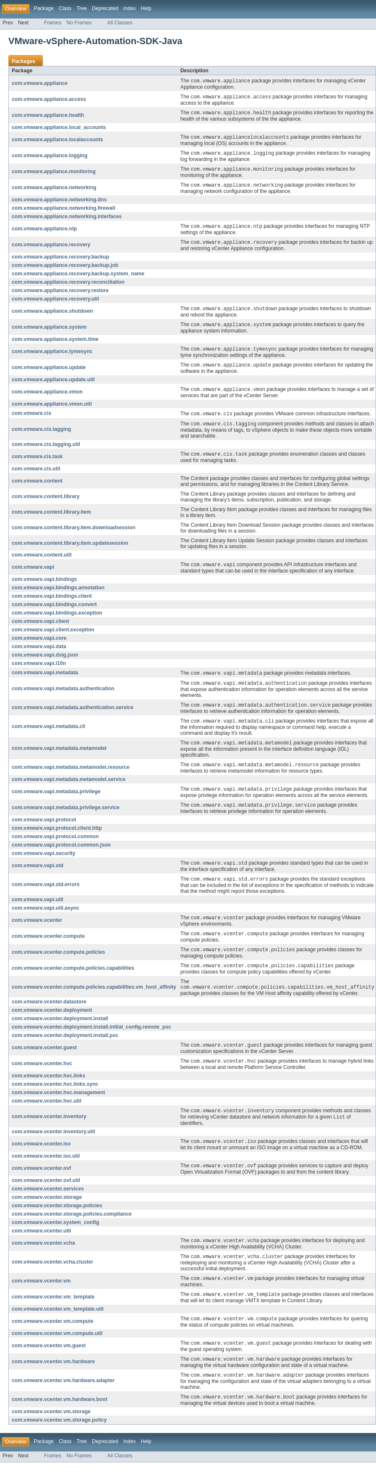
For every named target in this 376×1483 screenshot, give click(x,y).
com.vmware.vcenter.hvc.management (58, 1108)
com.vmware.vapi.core (39, 646)
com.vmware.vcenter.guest (44, 1062)
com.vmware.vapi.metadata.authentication (63, 697)
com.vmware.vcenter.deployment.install (60, 1033)
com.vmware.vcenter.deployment (52, 1024)
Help (146, 8)
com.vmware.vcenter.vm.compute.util (57, 1352)
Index (129, 8)
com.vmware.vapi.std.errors (45, 896)
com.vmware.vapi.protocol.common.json (61, 856)
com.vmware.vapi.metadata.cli (48, 736)
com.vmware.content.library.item (51, 519)
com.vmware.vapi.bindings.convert (54, 612)
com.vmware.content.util (42, 562)
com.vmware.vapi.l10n (39, 671)
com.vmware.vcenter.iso (41, 1160)
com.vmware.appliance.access (49, 100)
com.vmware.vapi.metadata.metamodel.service (68, 789)
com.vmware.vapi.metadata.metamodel (59, 758)
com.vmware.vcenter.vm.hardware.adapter (63, 1401)
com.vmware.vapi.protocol (44, 831)
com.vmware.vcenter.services (48, 1206)
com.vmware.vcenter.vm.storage (51, 1432)
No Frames (78, 23)
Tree (81, 8)
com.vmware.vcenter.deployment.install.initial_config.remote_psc (91, 1041)
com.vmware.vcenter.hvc (42, 1079)
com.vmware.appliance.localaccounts (57, 141)
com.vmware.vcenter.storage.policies (57, 1222)
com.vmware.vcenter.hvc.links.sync (55, 1099)
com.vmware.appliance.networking (54, 190)
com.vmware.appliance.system (49, 332)
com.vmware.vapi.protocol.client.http (57, 839)
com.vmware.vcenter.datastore (49, 1016)
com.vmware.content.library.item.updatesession (70, 550)
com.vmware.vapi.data (39, 654)
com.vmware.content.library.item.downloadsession (73, 535)
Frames (52, 23)
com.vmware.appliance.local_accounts (59, 129)
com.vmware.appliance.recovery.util (55, 303)
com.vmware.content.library (45, 504)
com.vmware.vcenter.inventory (49, 1132)
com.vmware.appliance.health (48, 116)
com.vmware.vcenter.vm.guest (49, 1365)
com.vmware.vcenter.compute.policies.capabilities (73, 981)
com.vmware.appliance (40, 84)
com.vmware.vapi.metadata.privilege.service (66, 818)
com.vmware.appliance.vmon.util (52, 410)
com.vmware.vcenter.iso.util (46, 1172)
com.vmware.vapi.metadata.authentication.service (72, 716)
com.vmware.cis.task (37, 464)
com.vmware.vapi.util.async (45, 920)
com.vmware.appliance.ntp (44, 232)
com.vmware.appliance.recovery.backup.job (65, 269)
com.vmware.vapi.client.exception (53, 637)
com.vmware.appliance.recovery (51, 248)
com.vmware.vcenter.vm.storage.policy (59, 1440)
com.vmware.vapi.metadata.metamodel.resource (70, 777)
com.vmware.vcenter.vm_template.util (58, 1327)
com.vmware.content (37, 488)
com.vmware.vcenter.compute (48, 949)
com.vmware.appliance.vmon (47, 398)
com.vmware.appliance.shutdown (52, 315)
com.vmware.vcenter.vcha (43, 1260)
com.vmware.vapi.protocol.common (55, 847)
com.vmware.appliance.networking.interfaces (67, 219)
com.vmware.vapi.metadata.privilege (56, 802)
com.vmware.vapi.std (37, 877)
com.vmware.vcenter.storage (47, 1214)
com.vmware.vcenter (37, 932)
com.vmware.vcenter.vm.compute (53, 1340)
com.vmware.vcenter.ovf (41, 1185)
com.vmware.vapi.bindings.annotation (58, 595)
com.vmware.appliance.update (49, 373)
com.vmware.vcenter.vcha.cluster (52, 1279)
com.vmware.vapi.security (43, 864)
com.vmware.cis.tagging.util (46, 451)
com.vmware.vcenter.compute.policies (58, 965)
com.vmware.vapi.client (40, 629)
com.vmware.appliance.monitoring (54, 174)
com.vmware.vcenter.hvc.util (46, 1116)
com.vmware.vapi (33, 575)
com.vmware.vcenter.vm (41, 1299)
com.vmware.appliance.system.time (55, 344)
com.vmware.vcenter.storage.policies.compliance (72, 1231)
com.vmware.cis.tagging (41, 436)
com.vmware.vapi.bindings (44, 587)
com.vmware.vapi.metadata (45, 680)
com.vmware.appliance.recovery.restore (60, 294)
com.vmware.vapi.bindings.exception (57, 620)
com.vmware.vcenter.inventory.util (53, 1148)
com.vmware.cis (31, 419)
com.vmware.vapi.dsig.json (45, 662)
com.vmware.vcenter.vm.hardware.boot (59, 1420)
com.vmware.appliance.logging (49, 158)
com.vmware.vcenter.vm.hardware (53, 1381)
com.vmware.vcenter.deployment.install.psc (65, 1050)
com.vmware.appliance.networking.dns (59, 203)
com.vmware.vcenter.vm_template (53, 1315)
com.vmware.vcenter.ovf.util (46, 1197)
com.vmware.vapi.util (37, 911)
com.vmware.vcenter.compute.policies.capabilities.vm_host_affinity (94, 1001)
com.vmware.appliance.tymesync (52, 356)
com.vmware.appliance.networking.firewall (63, 211)
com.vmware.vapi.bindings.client (52, 604)
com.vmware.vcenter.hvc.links (48, 1091)
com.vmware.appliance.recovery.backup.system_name (78, 277)
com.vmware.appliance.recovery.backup (60, 261)
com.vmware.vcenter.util (41, 1248)
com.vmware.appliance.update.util (53, 385)
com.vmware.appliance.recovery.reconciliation (68, 286)
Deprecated (105, 8)
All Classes (119, 23)
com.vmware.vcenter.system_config (55, 1239)
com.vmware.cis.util (36, 476)
